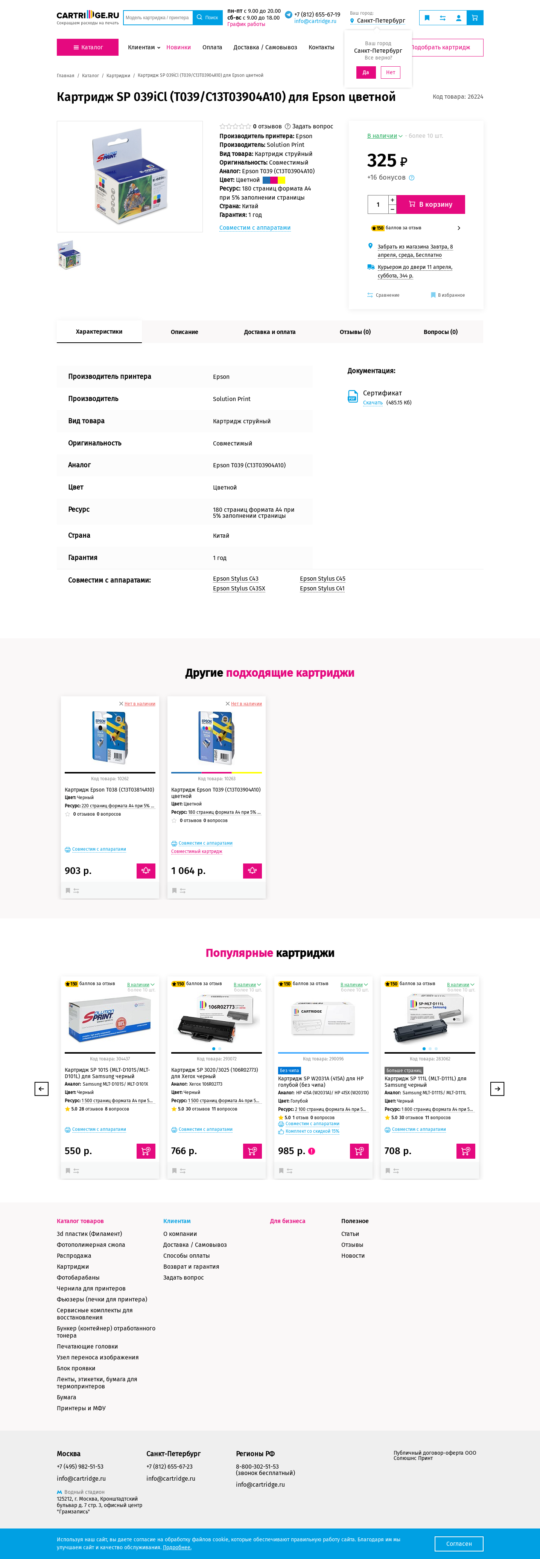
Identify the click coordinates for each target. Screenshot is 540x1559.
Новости (353, 1255)
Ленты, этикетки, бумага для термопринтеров (97, 1383)
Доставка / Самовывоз (195, 1244)
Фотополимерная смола (91, 1244)
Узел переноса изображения (98, 1357)
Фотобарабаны (78, 1277)
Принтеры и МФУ (81, 1408)
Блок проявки (76, 1368)
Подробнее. (177, 1547)
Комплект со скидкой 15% (312, 1131)
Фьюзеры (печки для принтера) (102, 1299)
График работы (246, 24)
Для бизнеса (288, 1221)
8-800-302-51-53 (257, 1466)
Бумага (66, 1397)
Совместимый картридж (196, 851)
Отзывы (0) (355, 332)
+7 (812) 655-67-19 (317, 14)
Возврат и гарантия (191, 1266)
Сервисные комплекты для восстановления (95, 1314)
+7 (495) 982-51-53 (80, 1466)
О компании (180, 1233)
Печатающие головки (87, 1346)
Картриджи (73, 1266)
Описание (184, 332)
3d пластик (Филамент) (89, 1233)
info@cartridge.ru (315, 21)
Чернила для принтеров (91, 1288)
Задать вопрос (183, 1277)
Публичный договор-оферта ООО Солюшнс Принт (435, 1455)
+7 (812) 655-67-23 (169, 1466)
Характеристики (99, 331)
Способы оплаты (186, 1255)
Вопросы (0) (441, 332)
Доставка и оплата (270, 332)
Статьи (350, 1233)
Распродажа (74, 1255)
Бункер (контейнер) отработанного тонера (106, 1332)
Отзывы (352, 1244)
